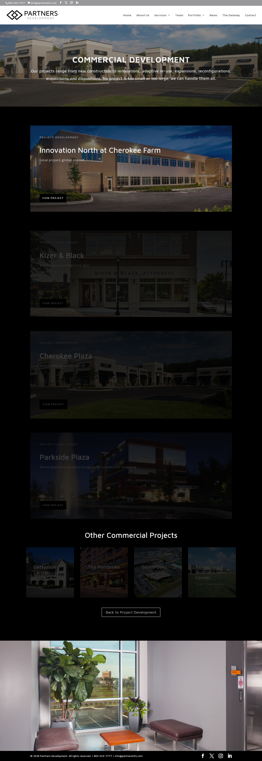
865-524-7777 (16, 2)
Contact (250, 15)
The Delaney (231, 15)
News (213, 15)
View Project (52, 200)
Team (179, 15)
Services (160, 15)
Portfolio (194, 15)
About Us (142, 15)
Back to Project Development (131, 612)
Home (127, 15)
